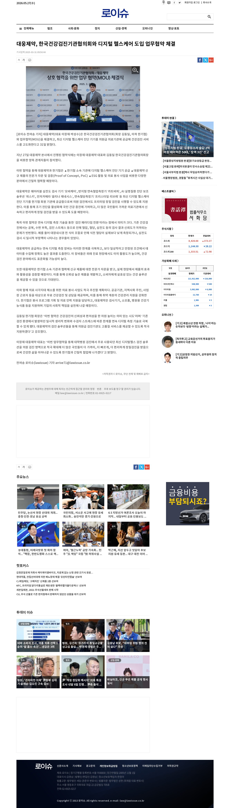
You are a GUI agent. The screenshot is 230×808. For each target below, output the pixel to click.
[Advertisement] (51, 431)
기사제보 (77, 766)
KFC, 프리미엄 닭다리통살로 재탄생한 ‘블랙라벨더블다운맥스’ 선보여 (51, 585)
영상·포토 (173, 28)
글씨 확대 (23, 60)
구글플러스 (211, 60)
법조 (50, 28)
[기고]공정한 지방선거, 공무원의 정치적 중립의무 (196, 356)
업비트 (187, 268)
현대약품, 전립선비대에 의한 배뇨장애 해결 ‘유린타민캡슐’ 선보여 (49, 577)
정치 (97, 28)
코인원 (205, 268)
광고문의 (90, 766)
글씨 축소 (18, 60)
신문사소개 (62, 766)
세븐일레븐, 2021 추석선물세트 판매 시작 (37, 590)
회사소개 (206, 2)
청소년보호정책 (130, 766)
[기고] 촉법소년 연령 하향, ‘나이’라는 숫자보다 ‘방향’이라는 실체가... (196, 325)
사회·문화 (73, 28)
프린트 (29, 60)
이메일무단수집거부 (152, 766)
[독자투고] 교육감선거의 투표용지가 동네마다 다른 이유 (195, 340)
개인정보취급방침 (109, 766)
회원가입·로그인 (192, 2)
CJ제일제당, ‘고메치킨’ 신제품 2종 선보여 (37, 581)
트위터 (205, 60)
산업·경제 (121, 28)
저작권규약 (172, 766)
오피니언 (147, 28)
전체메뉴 (29, 28)
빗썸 (170, 268)
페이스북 (200, 60)
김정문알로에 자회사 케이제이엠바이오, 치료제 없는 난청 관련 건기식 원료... (54, 572)
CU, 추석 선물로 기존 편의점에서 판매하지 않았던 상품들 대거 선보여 (51, 594)
